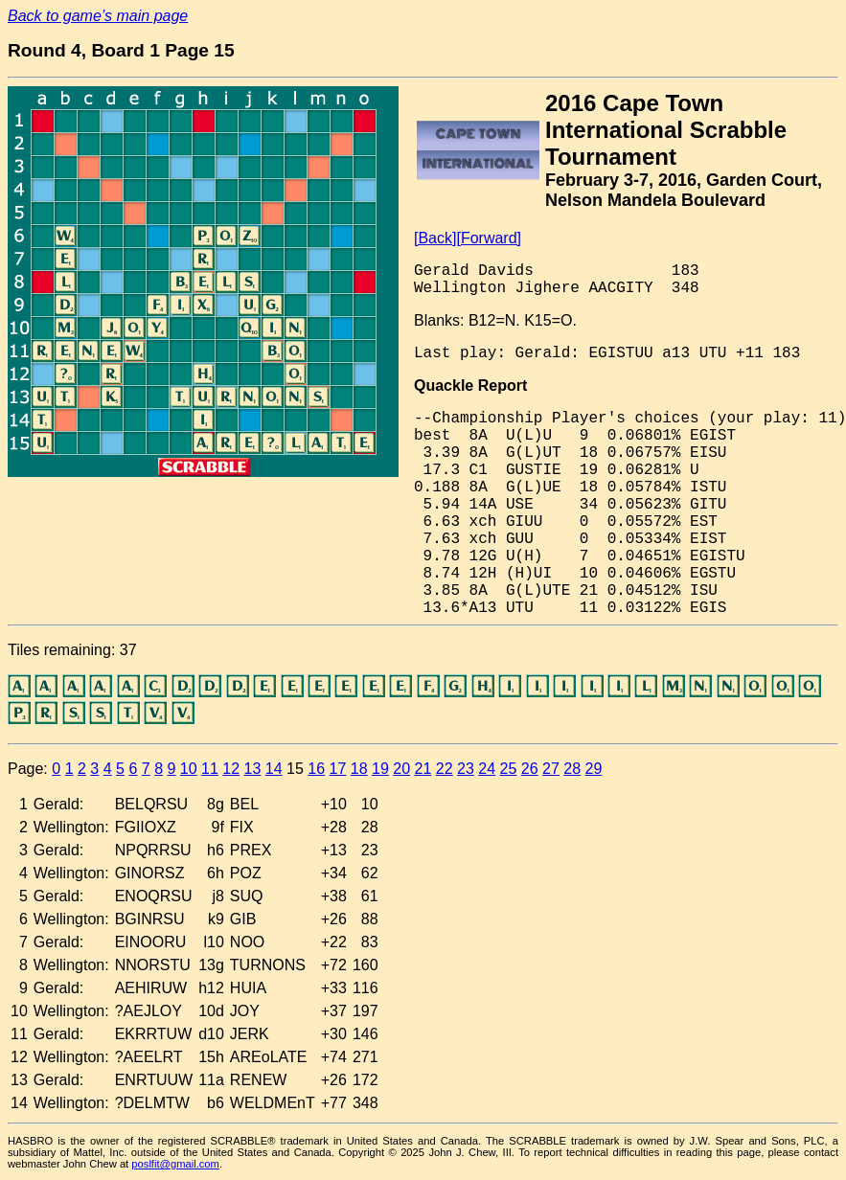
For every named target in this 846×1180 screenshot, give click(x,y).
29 (594, 768)
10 (188, 768)
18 (359, 768)
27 (551, 768)
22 (444, 768)
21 (423, 768)
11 (209, 768)
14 (274, 768)
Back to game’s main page (98, 16)
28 (572, 768)
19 (380, 768)
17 (338, 768)
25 (508, 768)
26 (529, 768)
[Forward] (488, 238)
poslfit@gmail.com (175, 1163)
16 (316, 768)
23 (465, 768)
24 (486, 768)
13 (253, 768)
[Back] (435, 238)
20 (401, 768)
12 (231, 768)
